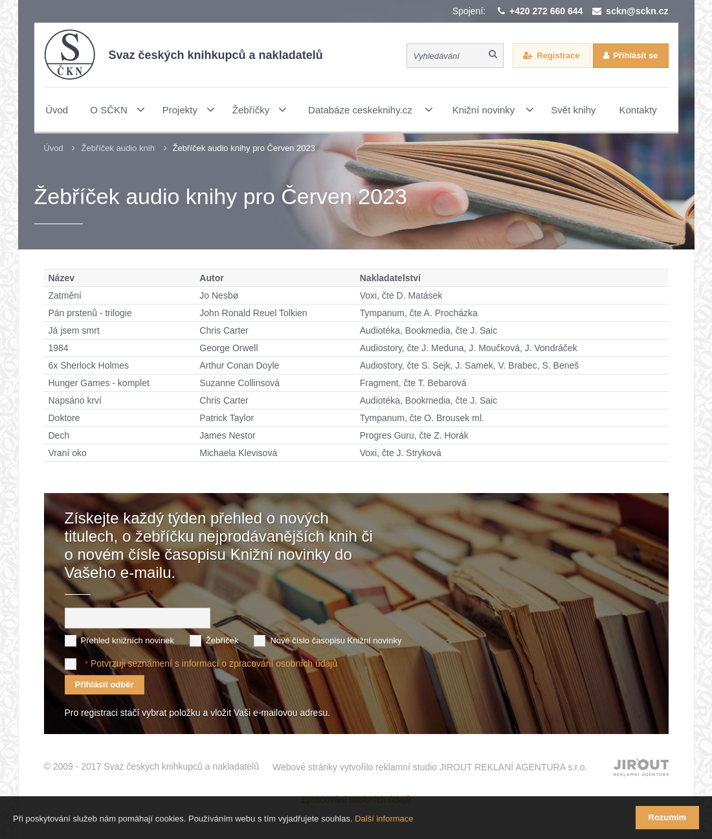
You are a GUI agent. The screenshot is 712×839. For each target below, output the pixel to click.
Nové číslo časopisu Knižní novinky (335, 640)
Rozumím (668, 817)
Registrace (558, 55)
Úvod (53, 148)
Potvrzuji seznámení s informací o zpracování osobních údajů (214, 663)
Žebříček (222, 640)
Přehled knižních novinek (128, 640)
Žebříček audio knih (117, 148)
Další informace (384, 818)
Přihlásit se (635, 55)
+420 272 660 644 (546, 11)
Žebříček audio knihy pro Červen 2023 (244, 148)
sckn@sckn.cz (637, 11)
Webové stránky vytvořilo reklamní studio (430, 767)
